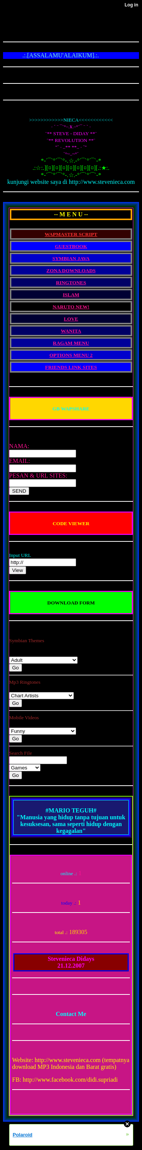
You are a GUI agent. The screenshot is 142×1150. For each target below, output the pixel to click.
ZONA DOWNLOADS (71, 270)
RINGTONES (71, 282)
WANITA (71, 331)
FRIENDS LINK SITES (71, 367)
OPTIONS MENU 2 (70, 355)
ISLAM (71, 295)
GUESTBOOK (71, 246)
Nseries (43, 660)
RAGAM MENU (71, 343)
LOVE (71, 319)
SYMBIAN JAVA (70, 258)
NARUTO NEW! (71, 307)
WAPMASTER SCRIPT (71, 234)
